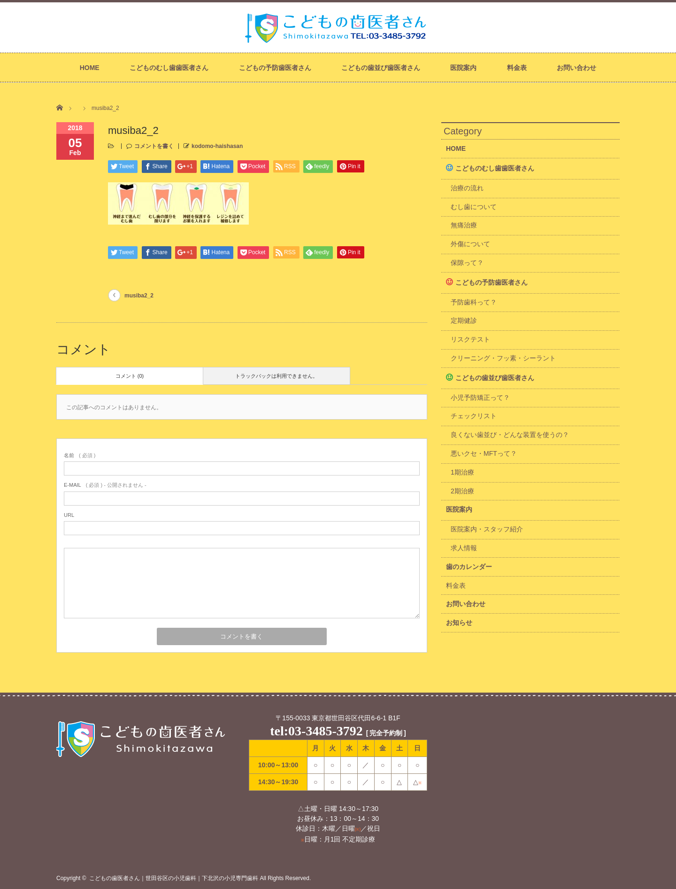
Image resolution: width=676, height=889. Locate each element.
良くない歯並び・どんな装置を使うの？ (510, 434)
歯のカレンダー (469, 566)
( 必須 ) (79, 455)
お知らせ (459, 622)
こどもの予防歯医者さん (275, 67)
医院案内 (463, 67)
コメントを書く (154, 146)
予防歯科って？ (474, 302)
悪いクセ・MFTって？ (484, 453)
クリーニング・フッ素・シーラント (503, 358)
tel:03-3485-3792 (316, 731)
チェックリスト (474, 416)
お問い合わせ (576, 67)
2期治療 (462, 491)
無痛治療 (464, 225)
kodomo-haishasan (217, 146)
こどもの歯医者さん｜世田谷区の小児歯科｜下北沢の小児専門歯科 (173, 878)
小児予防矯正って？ (480, 397)
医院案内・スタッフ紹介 (487, 529)
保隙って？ (467, 262)
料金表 (517, 67)
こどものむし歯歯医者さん (169, 67)
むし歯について (474, 207)
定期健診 (464, 320)
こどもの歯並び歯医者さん (380, 67)
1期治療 (462, 472)
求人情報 (464, 548)
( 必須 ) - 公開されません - (105, 485)
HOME (90, 67)
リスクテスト (470, 339)
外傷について (470, 244)
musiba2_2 (139, 295)
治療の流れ (467, 188)
